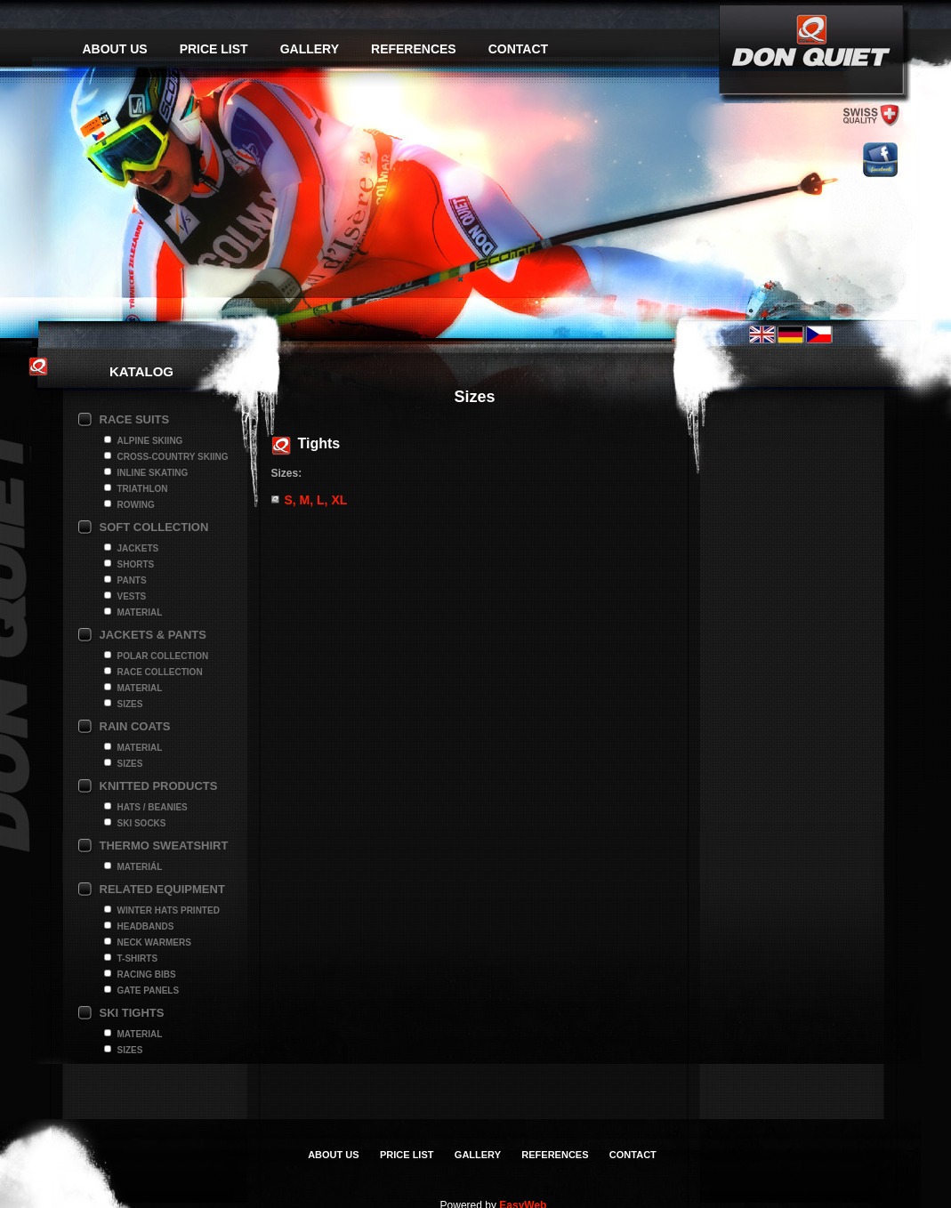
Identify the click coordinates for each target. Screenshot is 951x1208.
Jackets (138, 548)
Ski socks (141, 823)
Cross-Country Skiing (173, 457)
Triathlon (142, 489)
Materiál (140, 867)
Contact (518, 49)
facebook (880, 159)
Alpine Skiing (150, 441)
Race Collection (160, 672)
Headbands (145, 926)
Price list (214, 49)
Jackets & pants (153, 634)
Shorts (136, 564)
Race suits (135, 419)
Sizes (130, 704)
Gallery (309, 49)
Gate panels (148, 990)
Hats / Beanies (152, 807)
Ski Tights (132, 1012)
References (413, 49)
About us (115, 49)
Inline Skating (153, 473)
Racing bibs (146, 974)
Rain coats (135, 726)
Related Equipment (162, 889)
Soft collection (154, 527)
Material (140, 612)
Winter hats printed (168, 910)
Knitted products (159, 786)
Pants (132, 580)
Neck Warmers (154, 942)
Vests (132, 596)
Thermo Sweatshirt (164, 845)
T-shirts (137, 958)
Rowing (136, 505)
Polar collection (163, 656)
